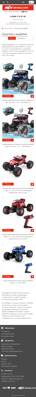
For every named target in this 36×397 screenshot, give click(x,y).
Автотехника (9, 28)
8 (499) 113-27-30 (18, 16)
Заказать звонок (18, 19)
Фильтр (12, 38)
